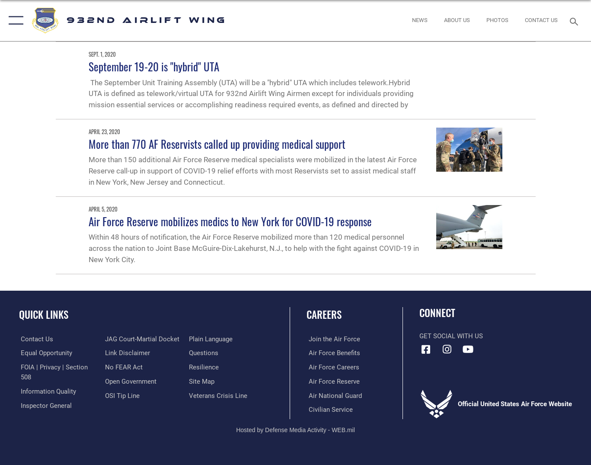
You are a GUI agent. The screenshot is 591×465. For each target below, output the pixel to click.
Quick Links (43, 314)
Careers (324, 314)
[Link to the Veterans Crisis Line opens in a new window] (219, 395)
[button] (14, 20)
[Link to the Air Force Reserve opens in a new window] (332, 381)
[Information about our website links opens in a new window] (126, 353)
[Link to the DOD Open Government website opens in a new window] (130, 381)
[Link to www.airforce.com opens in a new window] (332, 339)
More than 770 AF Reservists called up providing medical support (217, 144)
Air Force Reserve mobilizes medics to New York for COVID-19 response (230, 221)
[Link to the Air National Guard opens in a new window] (333, 395)
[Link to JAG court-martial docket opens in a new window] (141, 339)
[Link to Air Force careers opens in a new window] (332, 367)
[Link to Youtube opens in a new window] (468, 349)
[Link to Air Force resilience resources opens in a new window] (205, 367)
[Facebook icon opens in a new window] (425, 349)
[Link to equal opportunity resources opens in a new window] (44, 353)
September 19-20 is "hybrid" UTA (154, 66)
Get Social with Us (451, 336)
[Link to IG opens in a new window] (447, 349)
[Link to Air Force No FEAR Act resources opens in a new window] (123, 367)
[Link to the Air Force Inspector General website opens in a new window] (44, 405)
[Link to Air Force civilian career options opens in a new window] (329, 409)
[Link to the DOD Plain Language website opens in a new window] (211, 339)
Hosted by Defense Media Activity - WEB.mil (295, 429)
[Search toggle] (575, 20)
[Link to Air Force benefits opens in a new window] (332, 353)
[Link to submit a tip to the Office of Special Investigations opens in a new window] (121, 395)
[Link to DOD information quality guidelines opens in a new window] (46, 391)
